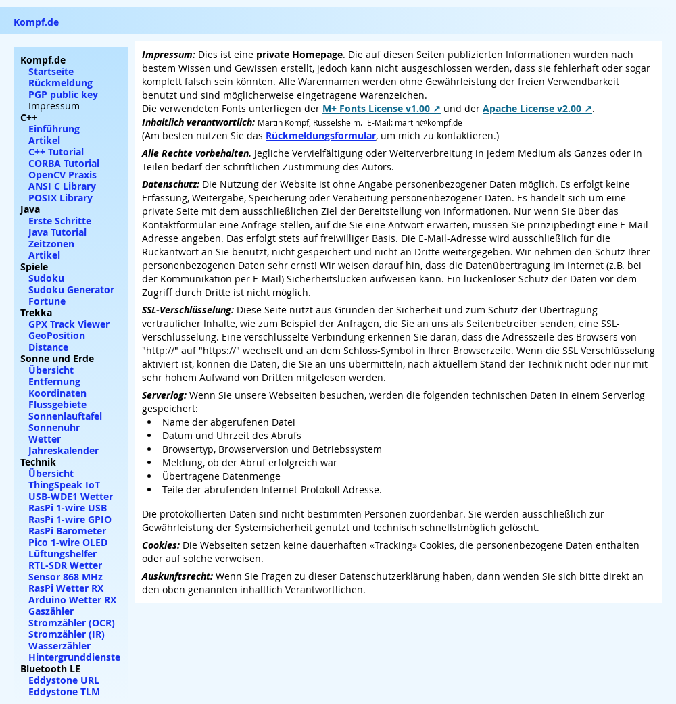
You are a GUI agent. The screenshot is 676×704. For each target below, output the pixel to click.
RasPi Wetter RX (65, 588)
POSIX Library (60, 197)
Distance (48, 347)
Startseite (51, 71)
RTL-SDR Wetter (65, 565)
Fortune (47, 301)
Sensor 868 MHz (65, 576)
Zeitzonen (51, 243)
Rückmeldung (60, 82)
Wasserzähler (59, 645)
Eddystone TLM (64, 691)
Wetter (44, 438)
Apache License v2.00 (532, 108)
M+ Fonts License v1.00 (376, 108)
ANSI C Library (62, 186)
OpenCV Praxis (62, 174)
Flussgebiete (57, 404)
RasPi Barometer (67, 530)
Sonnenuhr (54, 427)
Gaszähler (51, 611)
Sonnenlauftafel (65, 415)
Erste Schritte (59, 220)
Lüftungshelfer (62, 553)
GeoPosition (56, 335)
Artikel (44, 140)
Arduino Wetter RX (72, 599)
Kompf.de (36, 22)
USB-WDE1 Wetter (70, 496)
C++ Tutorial (56, 151)
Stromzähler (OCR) (71, 622)
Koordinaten (57, 392)
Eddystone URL (63, 680)
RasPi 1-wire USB (67, 507)
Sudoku (46, 278)
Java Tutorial (57, 232)
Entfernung (54, 381)
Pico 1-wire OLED (67, 542)
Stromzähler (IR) (66, 634)
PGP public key (63, 94)
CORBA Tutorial (63, 163)
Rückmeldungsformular (321, 135)
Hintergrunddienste (74, 657)
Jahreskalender (63, 450)
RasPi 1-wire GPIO (70, 519)
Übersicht (51, 369)
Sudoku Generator (71, 289)
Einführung (54, 128)
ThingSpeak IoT (64, 484)
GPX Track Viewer (69, 324)
